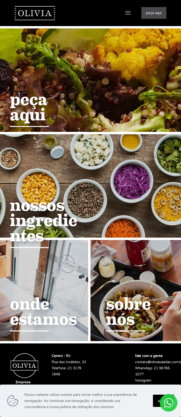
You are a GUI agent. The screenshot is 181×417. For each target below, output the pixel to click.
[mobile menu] (128, 13)
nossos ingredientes (43, 220)
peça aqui (154, 13)
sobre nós (128, 311)
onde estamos (43, 311)
